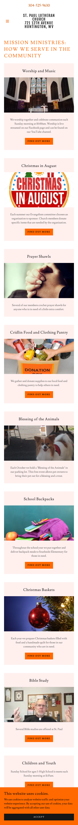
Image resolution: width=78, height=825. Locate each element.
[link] (39, 21)
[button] (9, 21)
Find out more (39, 141)
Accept (39, 817)
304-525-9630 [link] (39, 5)
